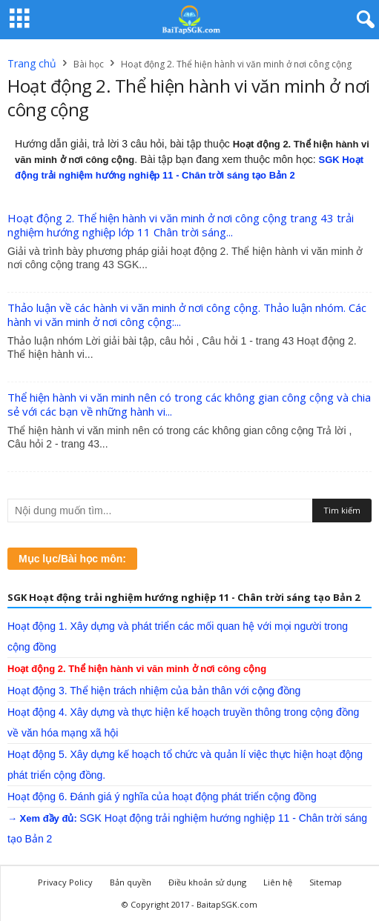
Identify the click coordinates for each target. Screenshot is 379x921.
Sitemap (325, 882)
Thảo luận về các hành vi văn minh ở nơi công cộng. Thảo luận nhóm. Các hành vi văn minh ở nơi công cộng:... (186, 314)
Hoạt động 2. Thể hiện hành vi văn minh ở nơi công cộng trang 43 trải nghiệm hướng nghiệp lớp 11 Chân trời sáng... (180, 224)
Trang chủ (31, 63)
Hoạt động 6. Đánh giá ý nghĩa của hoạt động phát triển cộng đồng (162, 796)
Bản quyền (130, 882)
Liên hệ (277, 882)
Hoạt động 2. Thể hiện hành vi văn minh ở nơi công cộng (136, 668)
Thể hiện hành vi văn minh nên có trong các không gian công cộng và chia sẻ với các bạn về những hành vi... (189, 404)
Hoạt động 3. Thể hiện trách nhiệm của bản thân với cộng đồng (153, 690)
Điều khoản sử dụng (207, 882)
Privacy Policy (65, 882)
